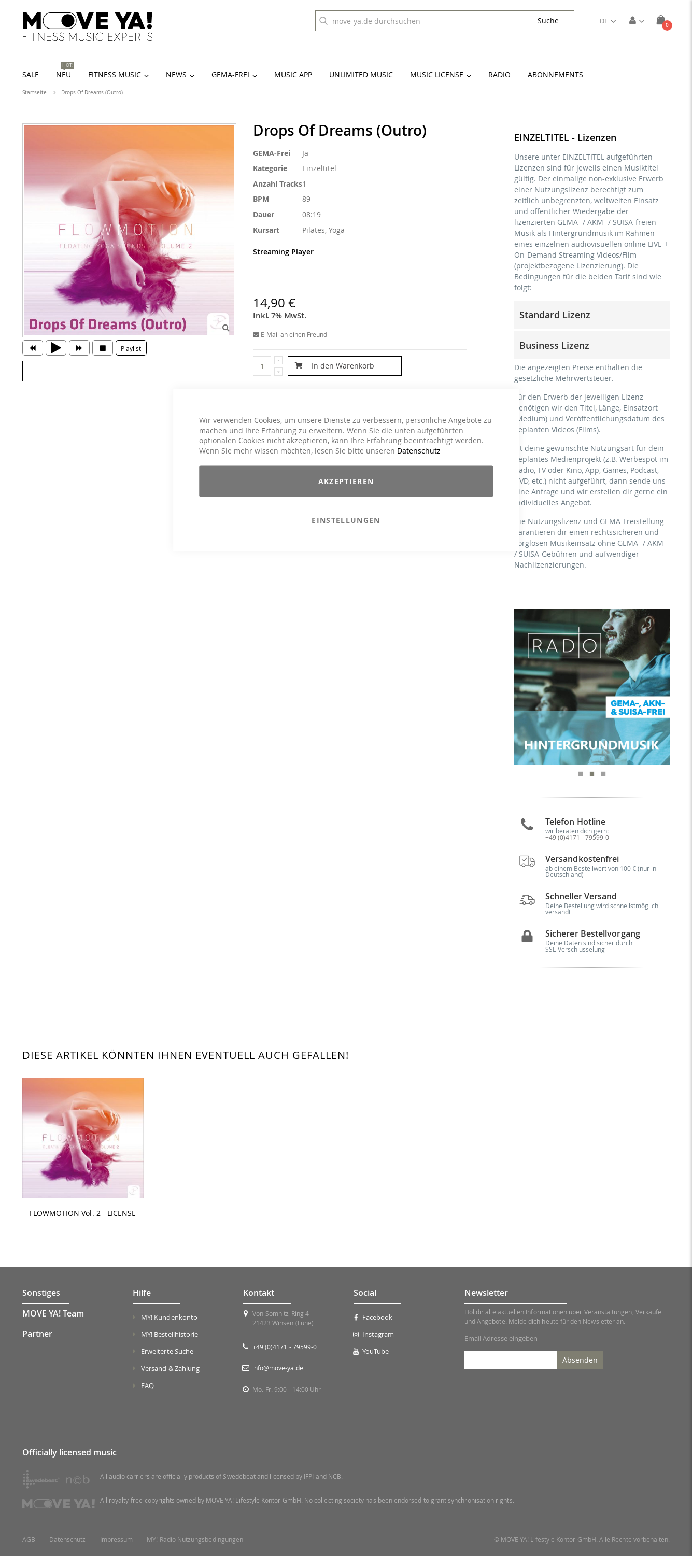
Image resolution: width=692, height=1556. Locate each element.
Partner (37, 1333)
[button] (608, 20)
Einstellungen (346, 520)
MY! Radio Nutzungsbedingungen (195, 1540)
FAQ (147, 1385)
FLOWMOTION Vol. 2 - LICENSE (83, 1213)
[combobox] (418, 20)
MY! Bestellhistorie (169, 1334)
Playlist (131, 348)
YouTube (371, 1351)
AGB (28, 1540)
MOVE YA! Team (53, 1313)
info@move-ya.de (277, 1368)
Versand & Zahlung (170, 1368)
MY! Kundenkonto (169, 1317)
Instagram (374, 1334)
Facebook (373, 1317)
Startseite (34, 92)
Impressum (116, 1540)
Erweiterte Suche (167, 1351)
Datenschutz (419, 450)
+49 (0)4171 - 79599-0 (577, 837)
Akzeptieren (346, 481)
